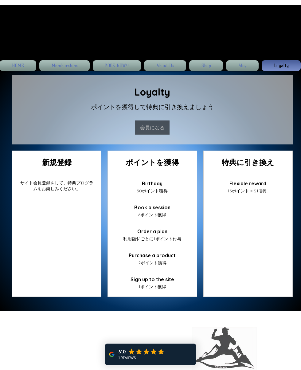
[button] (296, 24)
